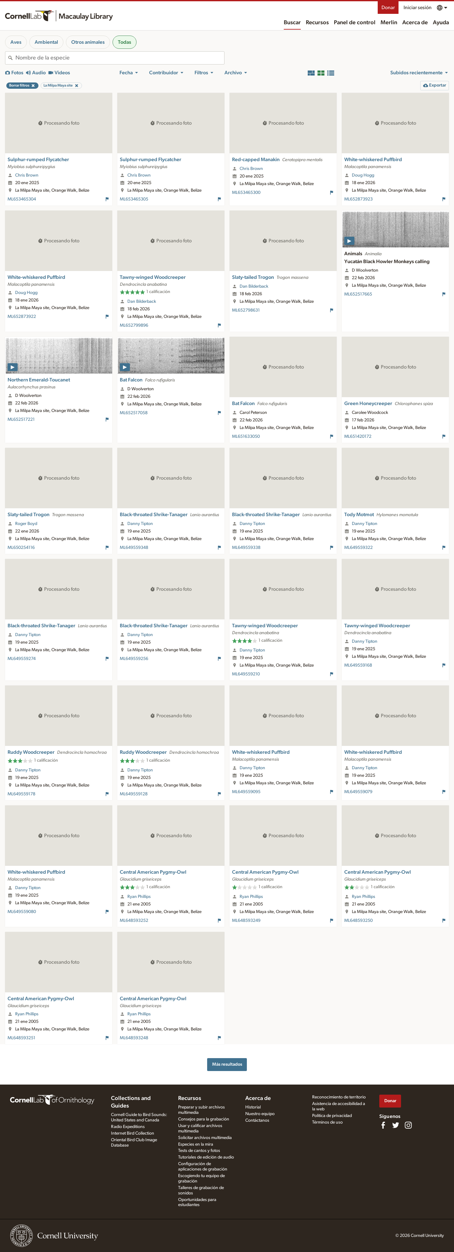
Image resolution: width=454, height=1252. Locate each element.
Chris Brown (26, 175)
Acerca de (415, 22)
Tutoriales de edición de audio (206, 1157)
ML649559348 (134, 547)
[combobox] (119, 58)
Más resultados (227, 1064)
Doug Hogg (363, 175)
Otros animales (88, 42)
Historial (253, 1107)
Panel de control (354, 22)
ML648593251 (21, 1038)
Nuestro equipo (260, 1114)
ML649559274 (22, 659)
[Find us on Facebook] (383, 1125)
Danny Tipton (140, 524)
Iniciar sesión (418, 7)
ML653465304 (22, 199)
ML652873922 (22, 316)
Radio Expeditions (128, 1127)
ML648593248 (134, 1038)
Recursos (317, 22)
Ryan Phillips (139, 896)
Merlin (389, 22)
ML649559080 (22, 912)
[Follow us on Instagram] (408, 1125)
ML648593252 (134, 920)
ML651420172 (357, 436)
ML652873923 (358, 199)
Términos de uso (327, 1122)
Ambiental (46, 42)
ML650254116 (21, 547)
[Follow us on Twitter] (395, 1125)
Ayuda (441, 22)
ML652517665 (358, 294)
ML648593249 (246, 920)
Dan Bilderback (141, 301)
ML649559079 (358, 792)
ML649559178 (21, 794)
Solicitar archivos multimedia (205, 1138)
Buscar (292, 22)
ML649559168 (358, 665)
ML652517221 (21, 419)
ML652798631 (246, 310)
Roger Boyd (26, 524)
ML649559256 (134, 659)
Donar (388, 7)
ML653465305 (134, 199)
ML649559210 (246, 674)
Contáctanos (257, 1120)
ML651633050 (246, 436)
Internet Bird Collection (132, 1133)
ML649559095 (246, 792)
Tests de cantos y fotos (199, 1150)
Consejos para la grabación (203, 1119)
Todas (124, 42)
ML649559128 (134, 794)
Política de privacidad (332, 1116)
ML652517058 (134, 413)
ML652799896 (134, 325)
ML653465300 (246, 192)
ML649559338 (246, 547)
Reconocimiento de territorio (339, 1097)
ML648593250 (358, 920)
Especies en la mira (195, 1144)
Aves (15, 42)
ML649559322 (358, 547)
